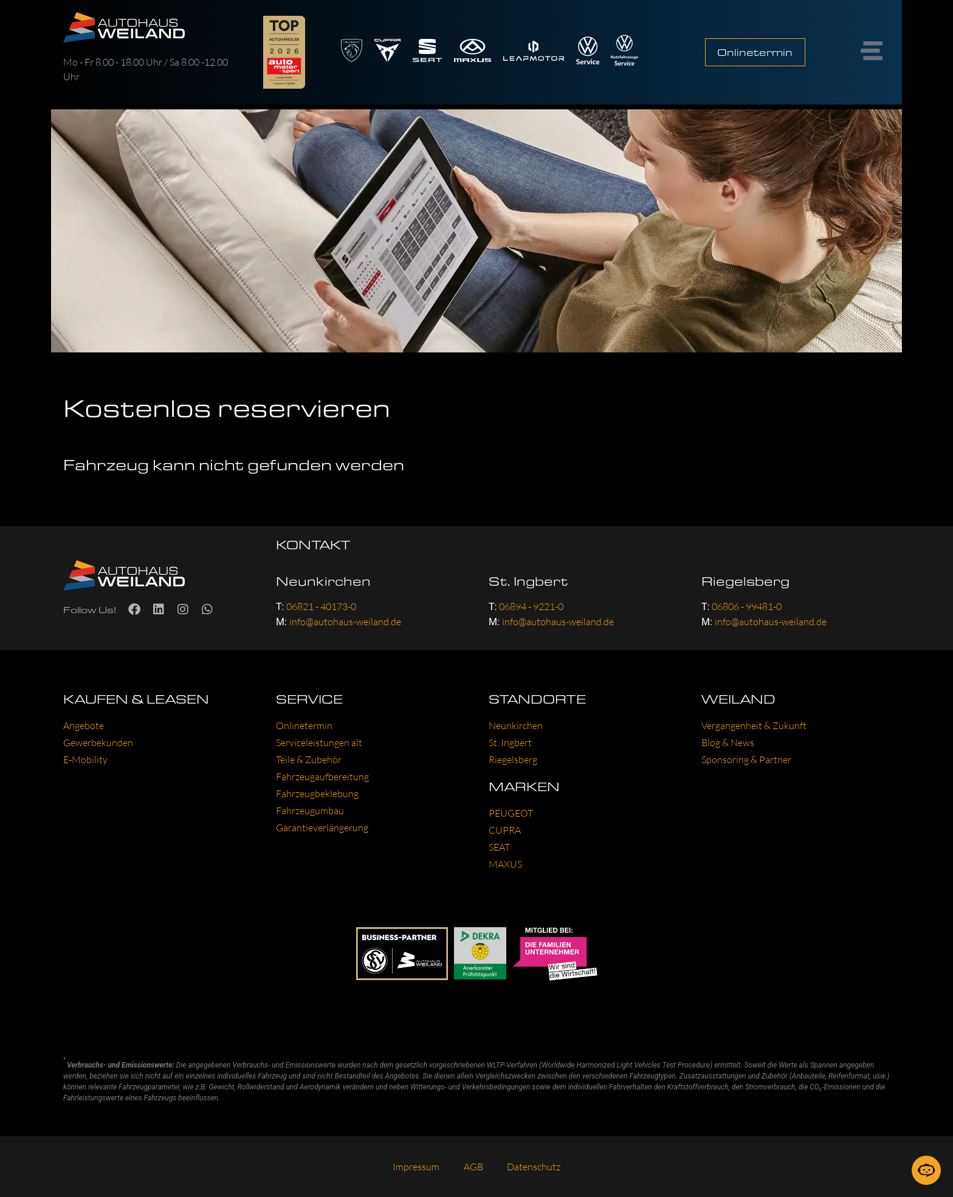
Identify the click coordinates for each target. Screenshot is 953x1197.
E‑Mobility (85, 759)
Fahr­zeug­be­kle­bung (317, 793)
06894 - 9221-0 (531, 606)
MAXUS (505, 864)
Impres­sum (416, 1167)
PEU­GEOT (511, 813)
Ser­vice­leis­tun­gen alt (319, 742)
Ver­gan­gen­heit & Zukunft (754, 725)
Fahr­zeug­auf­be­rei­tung (322, 776)
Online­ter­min (304, 725)
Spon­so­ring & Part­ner (746, 759)
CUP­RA (505, 830)
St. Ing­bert (510, 742)
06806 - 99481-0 (747, 606)
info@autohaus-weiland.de (345, 622)
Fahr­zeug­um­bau (310, 810)
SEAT (499, 847)
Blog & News (727, 742)
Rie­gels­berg (513, 759)
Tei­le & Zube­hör (309, 759)
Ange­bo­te (83, 725)
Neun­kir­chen (516, 725)
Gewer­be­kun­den (98, 742)
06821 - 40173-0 (321, 606)
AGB (473, 1167)
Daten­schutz (534, 1167)
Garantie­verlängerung (322, 827)
